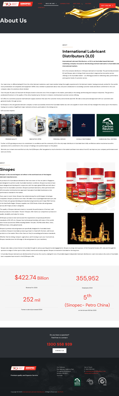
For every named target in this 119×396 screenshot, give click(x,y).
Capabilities (65, 3)
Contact (41, 7)
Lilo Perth (60, 392)
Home (40, 3)
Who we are (51, 3)
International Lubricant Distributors (33, 392)
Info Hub (77, 3)
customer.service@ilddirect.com (96, 371)
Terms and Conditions (91, 373)
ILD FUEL (88, 3)
